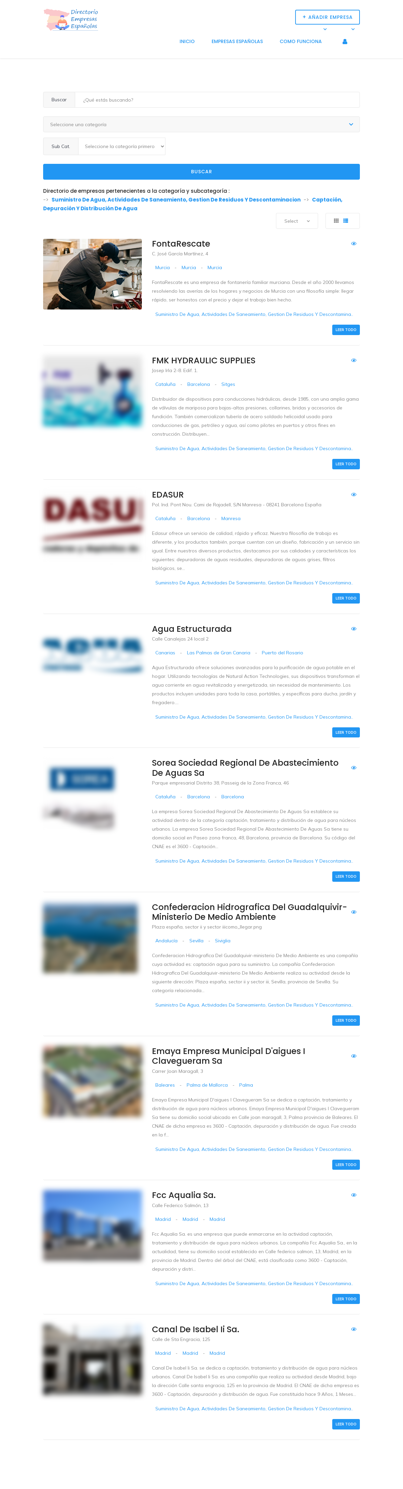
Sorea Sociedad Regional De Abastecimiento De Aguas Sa (245, 768)
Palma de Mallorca (207, 1085)
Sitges (228, 384)
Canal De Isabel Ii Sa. (195, 1329)
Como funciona (301, 41)
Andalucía (166, 941)
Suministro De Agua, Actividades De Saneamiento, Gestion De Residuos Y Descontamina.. (254, 314)
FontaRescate (181, 244)
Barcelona (198, 384)
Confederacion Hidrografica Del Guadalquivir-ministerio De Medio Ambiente (249, 912)
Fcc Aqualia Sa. (184, 1195)
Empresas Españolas (237, 41)
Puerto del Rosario (282, 653)
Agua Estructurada (192, 629)
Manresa (231, 518)
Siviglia (222, 941)
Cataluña (165, 384)
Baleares (165, 1085)
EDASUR (168, 495)
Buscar (201, 171)
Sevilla (196, 941)
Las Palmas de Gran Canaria (218, 653)
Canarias (165, 653)
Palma (246, 1085)
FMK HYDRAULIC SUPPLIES (203, 360)
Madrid (163, 1219)
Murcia (162, 267)
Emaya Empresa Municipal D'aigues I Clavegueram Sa (228, 1056)
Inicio (187, 41)
